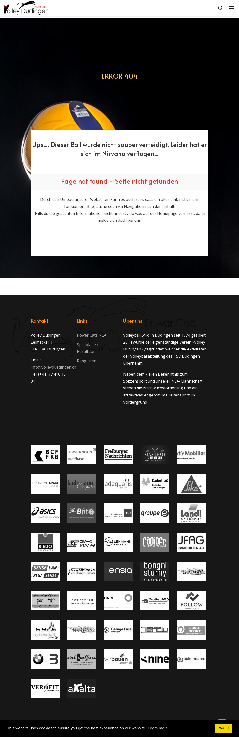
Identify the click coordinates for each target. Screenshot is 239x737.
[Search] (220, 8)
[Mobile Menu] (231, 8)
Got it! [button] (223, 728)
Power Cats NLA (91, 335)
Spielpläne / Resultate (87, 348)
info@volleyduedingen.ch (53, 367)
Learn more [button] (158, 728)
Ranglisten (86, 361)
